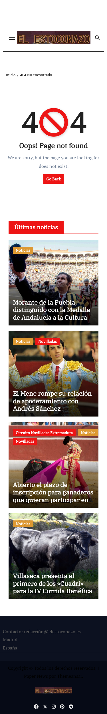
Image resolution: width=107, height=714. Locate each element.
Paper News (36, 676)
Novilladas (47, 341)
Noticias (23, 250)
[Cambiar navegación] (12, 37)
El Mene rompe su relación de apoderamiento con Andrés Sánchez (52, 401)
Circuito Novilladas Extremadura (44, 432)
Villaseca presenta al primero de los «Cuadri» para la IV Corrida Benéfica (52, 583)
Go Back (53, 179)
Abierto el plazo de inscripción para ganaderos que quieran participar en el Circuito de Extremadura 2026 (53, 499)
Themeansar (69, 676)
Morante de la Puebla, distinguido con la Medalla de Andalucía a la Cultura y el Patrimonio (52, 313)
